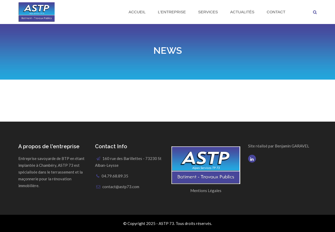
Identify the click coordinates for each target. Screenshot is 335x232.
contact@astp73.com (120, 186)
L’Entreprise (172, 12)
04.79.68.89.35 (115, 176)
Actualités (242, 12)
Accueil (137, 12)
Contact (276, 12)
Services (208, 12)
